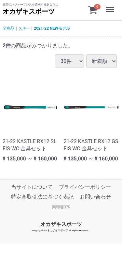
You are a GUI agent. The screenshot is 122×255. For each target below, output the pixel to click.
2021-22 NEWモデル (52, 28)
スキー (24, 28)
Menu (110, 6)
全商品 (8, 28)
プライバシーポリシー (85, 187)
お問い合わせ (95, 197)
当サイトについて (32, 187)
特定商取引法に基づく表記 (42, 197)
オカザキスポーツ (29, 11)
